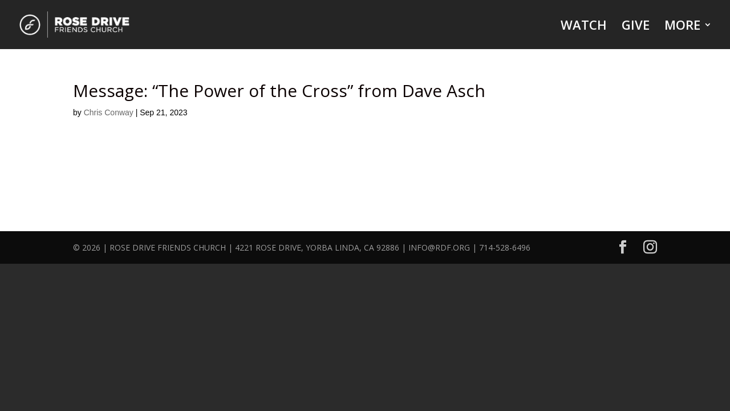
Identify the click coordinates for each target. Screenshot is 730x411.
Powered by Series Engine (583, 172)
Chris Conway (108, 112)
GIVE (636, 27)
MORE (682, 27)
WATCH (584, 27)
